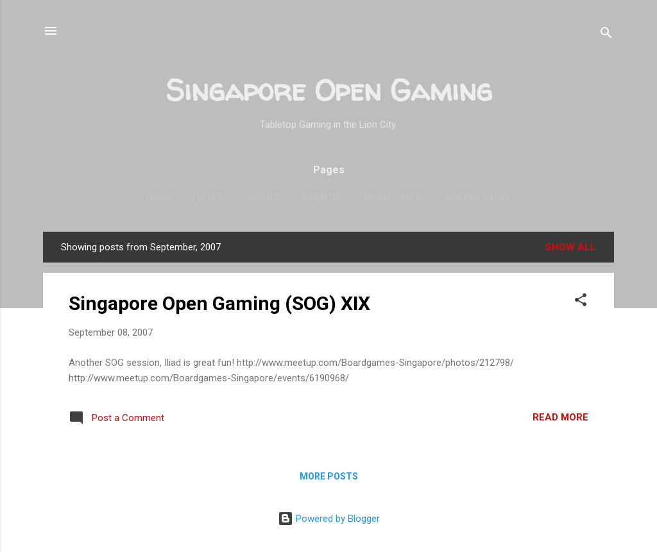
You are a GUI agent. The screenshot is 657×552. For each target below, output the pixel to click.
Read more (560, 417)
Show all (570, 247)
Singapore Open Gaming (329, 90)
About (262, 197)
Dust (210, 197)
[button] (580, 302)
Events (321, 197)
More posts (329, 476)
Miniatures (392, 197)
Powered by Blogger (329, 518)
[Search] (606, 35)
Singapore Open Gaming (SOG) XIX (219, 303)
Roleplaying (478, 197)
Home (160, 197)
